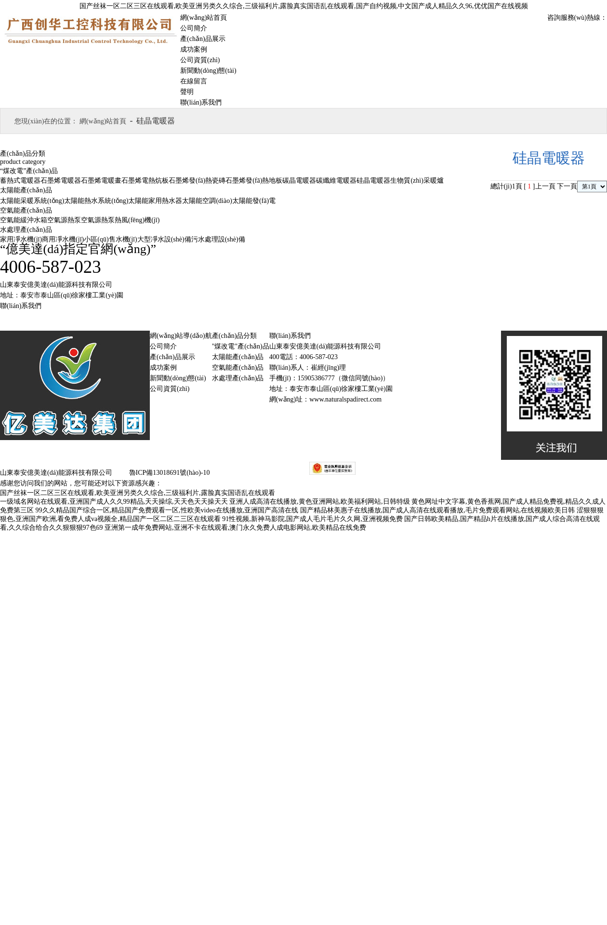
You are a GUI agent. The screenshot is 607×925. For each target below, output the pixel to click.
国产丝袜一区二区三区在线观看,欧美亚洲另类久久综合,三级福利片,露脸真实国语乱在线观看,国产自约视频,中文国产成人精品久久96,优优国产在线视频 (303, 6)
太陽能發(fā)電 (254, 200)
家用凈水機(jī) (21, 239)
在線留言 (193, 81)
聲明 (187, 91)
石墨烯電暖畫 (101, 180)
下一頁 (567, 186)
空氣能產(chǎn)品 (26, 210)
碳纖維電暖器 (336, 180)
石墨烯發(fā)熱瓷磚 (197, 180)
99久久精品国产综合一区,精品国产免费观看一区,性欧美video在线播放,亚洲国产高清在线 (167, 510)
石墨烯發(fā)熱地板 (253, 180)
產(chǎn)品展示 (202, 38)
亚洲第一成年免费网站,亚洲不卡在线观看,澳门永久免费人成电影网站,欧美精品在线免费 (235, 527)
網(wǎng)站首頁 (203, 17)
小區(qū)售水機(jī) (110, 239)
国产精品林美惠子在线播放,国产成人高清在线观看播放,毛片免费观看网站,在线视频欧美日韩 (437, 510)
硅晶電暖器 (373, 180)
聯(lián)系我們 (201, 102)
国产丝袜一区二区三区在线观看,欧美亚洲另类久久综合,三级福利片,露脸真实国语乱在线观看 (137, 492)
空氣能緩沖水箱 (23, 220)
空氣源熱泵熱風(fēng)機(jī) (120, 220)
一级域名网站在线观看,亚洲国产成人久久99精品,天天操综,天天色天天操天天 (114, 501)
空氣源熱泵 (64, 220)
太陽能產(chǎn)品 (26, 190)
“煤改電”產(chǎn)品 (29, 170)
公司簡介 (193, 28)
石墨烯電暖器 (60, 180)
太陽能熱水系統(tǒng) (96, 200)
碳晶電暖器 (299, 180)
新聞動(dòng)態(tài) (208, 70)
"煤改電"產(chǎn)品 (240, 346)
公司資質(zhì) (200, 60)
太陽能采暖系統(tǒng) (32, 200)
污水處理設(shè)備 (218, 239)
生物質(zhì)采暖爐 (416, 180)
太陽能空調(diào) (207, 200)
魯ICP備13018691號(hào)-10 (168, 472)
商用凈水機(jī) (63, 239)
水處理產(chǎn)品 (26, 229)
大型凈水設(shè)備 (164, 239)
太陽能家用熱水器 (155, 200)
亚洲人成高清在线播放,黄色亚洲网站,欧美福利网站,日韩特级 (319, 501)
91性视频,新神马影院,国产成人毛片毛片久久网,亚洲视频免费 (312, 519)
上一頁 (545, 186)
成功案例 (193, 49)
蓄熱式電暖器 (20, 180)
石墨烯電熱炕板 (145, 180)
